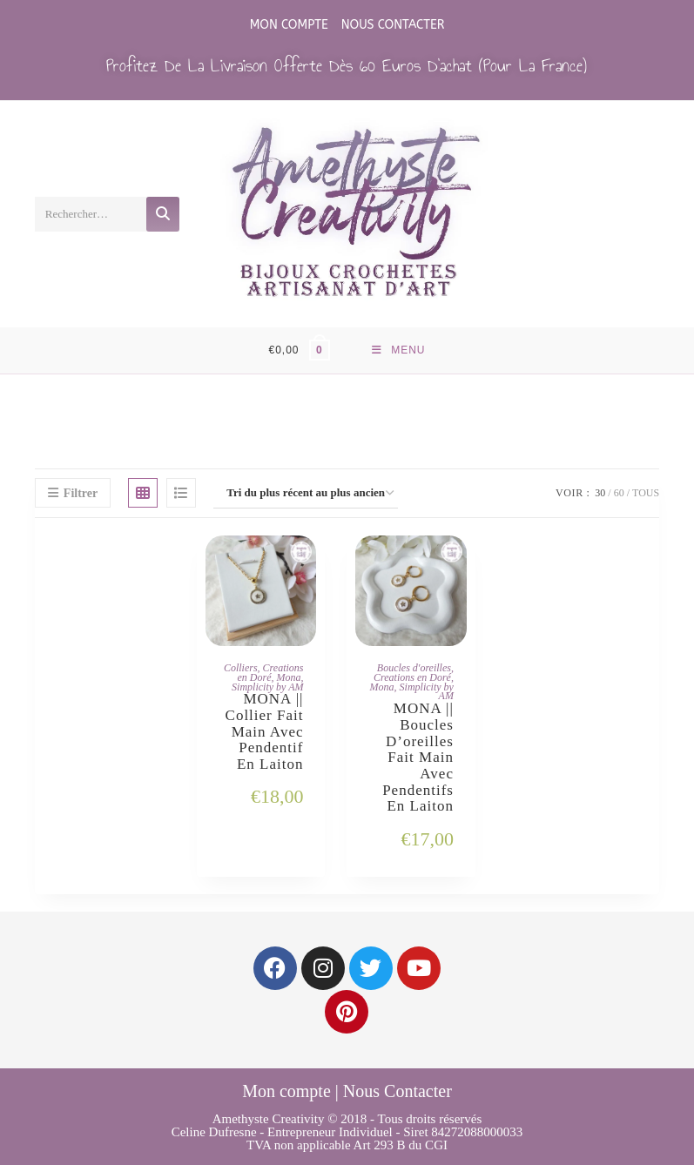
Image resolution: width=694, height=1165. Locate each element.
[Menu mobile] (399, 350)
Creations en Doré (270, 673)
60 (619, 493)
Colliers (241, 668)
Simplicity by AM (267, 687)
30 (600, 493)
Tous (645, 493)
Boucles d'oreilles (414, 668)
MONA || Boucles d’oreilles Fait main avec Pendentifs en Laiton (418, 757)
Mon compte (289, 24)
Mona (288, 677)
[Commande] (305, 493)
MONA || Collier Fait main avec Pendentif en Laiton (265, 731)
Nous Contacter (393, 24)
